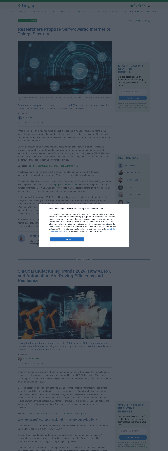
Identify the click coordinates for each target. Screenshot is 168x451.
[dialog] (84, 225)
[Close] (124, 209)
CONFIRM (67, 239)
